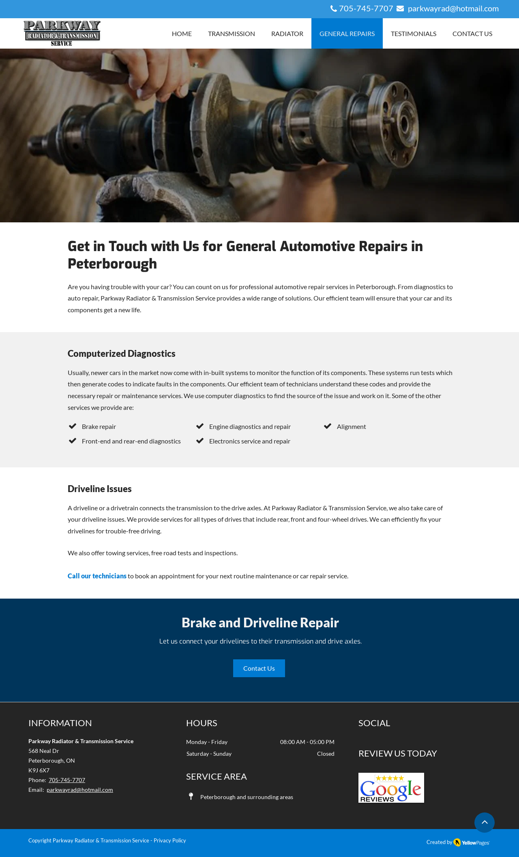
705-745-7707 (367, 8)
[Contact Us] (259, 668)
